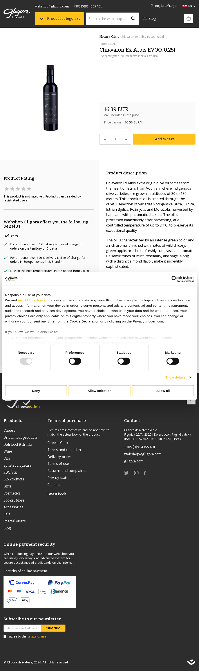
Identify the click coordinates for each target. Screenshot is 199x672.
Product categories (59, 18)
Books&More (14, 501)
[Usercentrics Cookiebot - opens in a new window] (175, 278)
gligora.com (134, 461)
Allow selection (99, 391)
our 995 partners (32, 300)
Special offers (15, 522)
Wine (8, 451)
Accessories (13, 508)
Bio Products (14, 480)
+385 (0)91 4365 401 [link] (87, 6)
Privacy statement (62, 478)
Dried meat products (21, 437)
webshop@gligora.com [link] (52, 6)
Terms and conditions (65, 449)
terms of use (36, 637)
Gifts (7, 487)
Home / (105, 36)
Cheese (10, 430)
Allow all (163, 391)
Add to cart (164, 139)
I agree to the (26, 637)
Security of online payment (25, 572)
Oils (115, 36)
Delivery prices (59, 457)
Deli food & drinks (18, 444)
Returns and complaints (67, 471)
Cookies (54, 485)
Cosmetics (12, 494)
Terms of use (58, 464)
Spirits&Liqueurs (17, 466)
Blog (149, 18)
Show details (175, 377)
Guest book (56, 495)
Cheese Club (57, 443)
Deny (36, 391)
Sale (7, 515)
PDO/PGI (10, 473)
